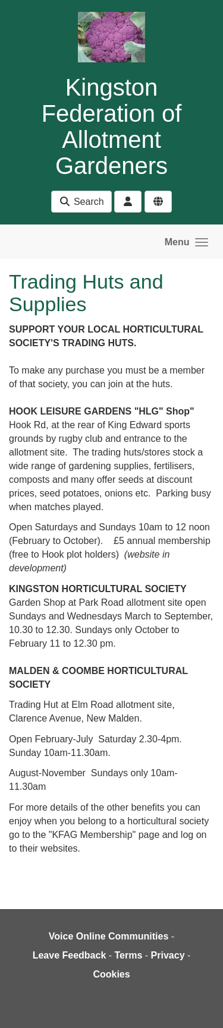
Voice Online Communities (109, 936)
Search (81, 202)
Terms (129, 955)
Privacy (168, 955)
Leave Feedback (69, 955)
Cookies (111, 974)
